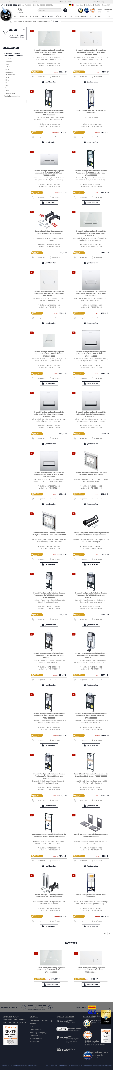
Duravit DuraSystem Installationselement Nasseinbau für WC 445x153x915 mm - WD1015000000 (91, 655)
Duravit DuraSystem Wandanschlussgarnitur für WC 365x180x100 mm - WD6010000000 (91, 534)
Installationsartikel (12, 96)
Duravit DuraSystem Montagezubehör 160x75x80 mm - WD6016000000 (49, 232)
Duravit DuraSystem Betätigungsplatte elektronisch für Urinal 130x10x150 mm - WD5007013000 (91, 414)
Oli (6, 82)
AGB (31, 1026)
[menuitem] (20, 10)
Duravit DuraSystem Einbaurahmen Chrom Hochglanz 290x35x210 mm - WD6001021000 (49, 534)
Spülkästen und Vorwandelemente (13, 55)
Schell (7, 85)
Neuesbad (9, 61)
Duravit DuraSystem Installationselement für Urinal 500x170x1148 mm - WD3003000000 (49, 835)
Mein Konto (79, 5)
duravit (8, 59)
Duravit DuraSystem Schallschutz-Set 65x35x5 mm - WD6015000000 (91, 835)
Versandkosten (74, 1065)
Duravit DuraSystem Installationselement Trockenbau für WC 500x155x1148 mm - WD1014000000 (91, 173)
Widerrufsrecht (36, 1038)
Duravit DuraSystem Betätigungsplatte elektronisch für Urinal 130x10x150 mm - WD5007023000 (49, 474)
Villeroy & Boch (10, 93)
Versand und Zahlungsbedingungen (39, 1031)
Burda (7, 64)
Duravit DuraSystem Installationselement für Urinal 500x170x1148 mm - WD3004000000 (91, 775)
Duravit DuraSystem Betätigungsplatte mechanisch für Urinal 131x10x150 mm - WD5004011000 (49, 294)
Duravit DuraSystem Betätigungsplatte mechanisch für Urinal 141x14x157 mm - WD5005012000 (49, 354)
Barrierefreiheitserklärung (41, 1021)
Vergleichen (38, 77)
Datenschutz (35, 1035)
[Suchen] (65, 10)
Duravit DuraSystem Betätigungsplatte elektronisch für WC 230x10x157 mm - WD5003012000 (49, 52)
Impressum (34, 1041)
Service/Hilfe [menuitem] (106, 5)
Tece (7, 88)
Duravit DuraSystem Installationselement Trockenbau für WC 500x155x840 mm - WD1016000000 (91, 716)
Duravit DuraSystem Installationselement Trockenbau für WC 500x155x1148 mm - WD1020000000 (49, 595)
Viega (7, 90)
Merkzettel (89, 5)
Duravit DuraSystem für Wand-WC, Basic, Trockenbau (91, 896)
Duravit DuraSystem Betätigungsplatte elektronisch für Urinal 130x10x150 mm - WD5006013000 (91, 354)
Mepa (7, 80)
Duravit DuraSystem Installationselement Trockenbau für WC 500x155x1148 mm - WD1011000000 (49, 716)
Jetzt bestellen (51, 82)
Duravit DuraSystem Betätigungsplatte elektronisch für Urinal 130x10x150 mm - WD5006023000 (49, 414)
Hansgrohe (9, 72)
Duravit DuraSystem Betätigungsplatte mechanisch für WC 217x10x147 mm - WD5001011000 (91, 52)
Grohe (7, 69)
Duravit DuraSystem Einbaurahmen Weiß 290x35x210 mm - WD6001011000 (90, 473)
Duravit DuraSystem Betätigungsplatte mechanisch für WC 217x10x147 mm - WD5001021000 (49, 173)
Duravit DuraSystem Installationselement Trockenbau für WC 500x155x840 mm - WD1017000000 (91, 595)
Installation (11, 48)
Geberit (8, 67)
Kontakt (97, 5)
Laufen (8, 77)
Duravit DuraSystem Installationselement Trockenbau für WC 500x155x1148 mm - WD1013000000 (49, 113)
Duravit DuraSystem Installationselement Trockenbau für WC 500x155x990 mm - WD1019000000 (49, 655)
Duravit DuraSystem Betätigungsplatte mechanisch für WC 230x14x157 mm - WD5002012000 (91, 233)
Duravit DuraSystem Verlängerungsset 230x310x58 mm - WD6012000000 (49, 896)
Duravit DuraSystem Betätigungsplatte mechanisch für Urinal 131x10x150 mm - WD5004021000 (91, 294)
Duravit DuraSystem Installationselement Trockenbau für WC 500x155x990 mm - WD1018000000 (49, 776)
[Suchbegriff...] (50, 10)
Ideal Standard (10, 75)
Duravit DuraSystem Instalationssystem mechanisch (91, 112)
